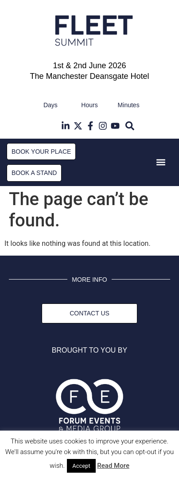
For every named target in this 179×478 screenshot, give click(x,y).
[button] (130, 126)
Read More (113, 466)
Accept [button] (81, 465)
